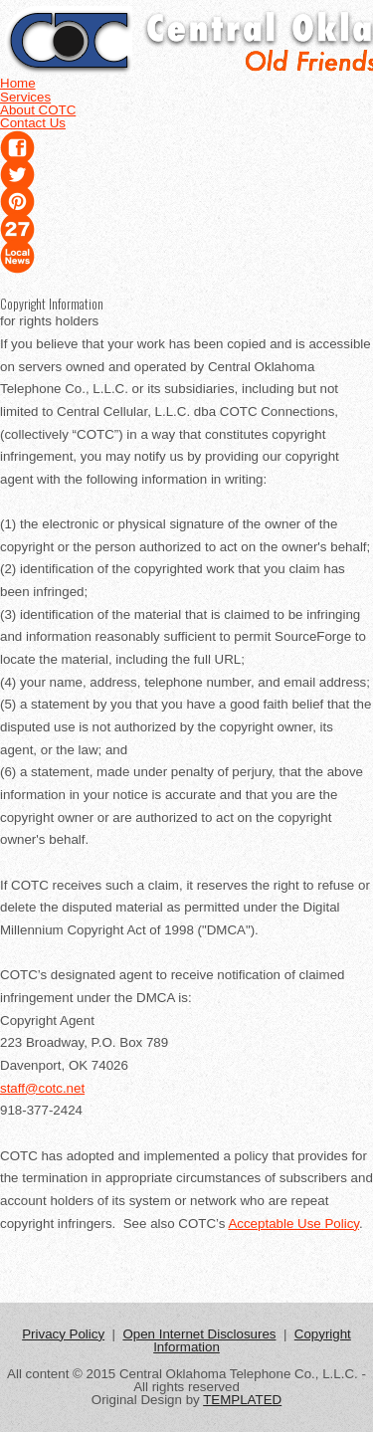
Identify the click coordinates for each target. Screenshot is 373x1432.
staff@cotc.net (42, 1088)
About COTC (38, 109)
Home (18, 83)
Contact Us (33, 122)
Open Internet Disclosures (199, 1334)
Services (25, 97)
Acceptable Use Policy (293, 1223)
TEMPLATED (242, 1399)
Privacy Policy (63, 1334)
